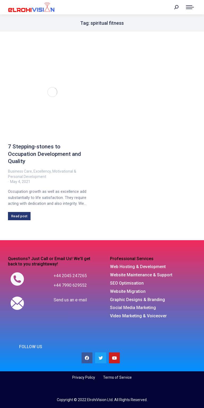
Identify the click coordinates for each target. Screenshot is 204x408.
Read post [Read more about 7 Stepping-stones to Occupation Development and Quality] (19, 216)
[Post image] (52, 92)
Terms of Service (117, 377)
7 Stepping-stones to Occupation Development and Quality (44, 153)
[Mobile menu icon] (190, 7)
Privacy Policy (83, 377)
